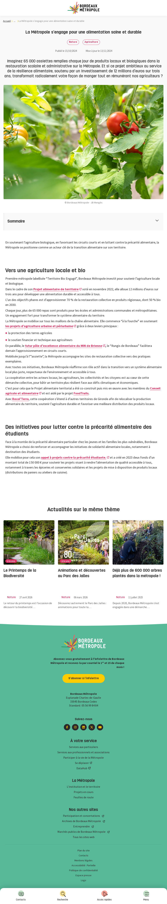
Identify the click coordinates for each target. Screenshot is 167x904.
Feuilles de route (84, 797)
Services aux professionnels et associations (83, 752)
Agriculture (91, 42)
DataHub (81, 768)
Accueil (7, 21)
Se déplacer (82, 763)
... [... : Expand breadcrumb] (14, 21)
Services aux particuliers (83, 747)
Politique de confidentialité (83, 870)
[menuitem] (146, 896)
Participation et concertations (81, 815)
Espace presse (83, 875)
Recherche (62, 896)
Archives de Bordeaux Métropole (81, 821)
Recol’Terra (20, 399)
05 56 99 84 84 (90, 705)
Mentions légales (83, 860)
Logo (83, 880)
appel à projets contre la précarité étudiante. (73, 457)
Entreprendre (81, 826)
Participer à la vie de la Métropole (83, 757)
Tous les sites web (83, 837)
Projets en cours (83, 792)
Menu (146, 896)
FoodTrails (81, 393)
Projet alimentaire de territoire (56, 289)
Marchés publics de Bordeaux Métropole (81, 831)
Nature (73, 42)
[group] (29, 560)
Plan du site (83, 850)
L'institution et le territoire (83, 786)
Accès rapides (104, 896)
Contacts (21, 896)
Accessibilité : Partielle (84, 865)
